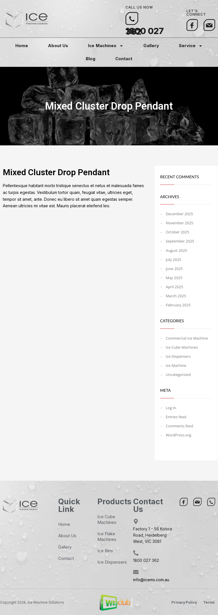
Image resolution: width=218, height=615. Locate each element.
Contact (123, 58)
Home (21, 45)
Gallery (151, 45)
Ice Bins (105, 550)
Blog (90, 58)
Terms (209, 602)
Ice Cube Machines (182, 347)
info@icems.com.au (151, 579)
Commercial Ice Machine (187, 338)
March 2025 (176, 295)
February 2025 (178, 305)
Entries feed (176, 416)
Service (191, 46)
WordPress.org (178, 435)
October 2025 (177, 232)
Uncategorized (178, 374)
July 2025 (173, 259)
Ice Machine (176, 365)
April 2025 (174, 286)
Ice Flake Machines (106, 536)
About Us (58, 45)
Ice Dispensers (178, 356)
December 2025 (179, 213)
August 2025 (176, 250)
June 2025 (174, 268)
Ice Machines (105, 46)
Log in (171, 407)
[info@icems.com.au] (136, 572)
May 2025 (174, 277)
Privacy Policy (184, 602)
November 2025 (179, 222)
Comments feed (179, 425)
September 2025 (180, 241)
